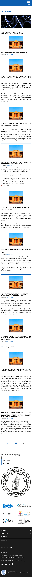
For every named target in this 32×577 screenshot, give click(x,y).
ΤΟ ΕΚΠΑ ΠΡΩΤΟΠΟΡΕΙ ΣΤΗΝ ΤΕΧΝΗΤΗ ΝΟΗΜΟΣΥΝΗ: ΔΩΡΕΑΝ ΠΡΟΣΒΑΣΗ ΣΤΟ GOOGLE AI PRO (16, 162)
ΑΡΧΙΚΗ (2, 30)
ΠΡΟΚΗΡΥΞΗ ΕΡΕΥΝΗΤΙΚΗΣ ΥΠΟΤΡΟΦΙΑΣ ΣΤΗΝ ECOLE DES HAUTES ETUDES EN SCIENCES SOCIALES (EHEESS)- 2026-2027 (16, 78)
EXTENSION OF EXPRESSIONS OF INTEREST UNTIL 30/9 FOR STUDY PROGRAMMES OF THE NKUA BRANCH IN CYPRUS (16, 251)
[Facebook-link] (2, 564)
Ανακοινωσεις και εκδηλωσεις (11, 30)
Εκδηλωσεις (6, 460)
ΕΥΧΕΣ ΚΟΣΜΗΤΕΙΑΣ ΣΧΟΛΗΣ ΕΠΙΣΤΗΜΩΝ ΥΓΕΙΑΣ (14, 53)
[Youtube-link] (6, 564)
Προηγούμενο (7, 443)
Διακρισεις (6, 463)
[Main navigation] (29, 3)
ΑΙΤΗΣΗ (3, 347)
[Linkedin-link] (13, 564)
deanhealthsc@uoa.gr (19, 561)
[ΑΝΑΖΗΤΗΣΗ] (7, 547)
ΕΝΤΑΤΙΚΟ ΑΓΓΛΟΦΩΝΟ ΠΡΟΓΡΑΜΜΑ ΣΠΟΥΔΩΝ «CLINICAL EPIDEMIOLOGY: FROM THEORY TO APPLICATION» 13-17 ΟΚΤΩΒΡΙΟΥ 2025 (16, 370)
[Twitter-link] (9, 564)
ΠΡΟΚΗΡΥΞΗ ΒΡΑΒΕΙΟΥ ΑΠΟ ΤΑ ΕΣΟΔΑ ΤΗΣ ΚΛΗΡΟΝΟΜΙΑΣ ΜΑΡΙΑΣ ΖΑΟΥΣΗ (16, 124)
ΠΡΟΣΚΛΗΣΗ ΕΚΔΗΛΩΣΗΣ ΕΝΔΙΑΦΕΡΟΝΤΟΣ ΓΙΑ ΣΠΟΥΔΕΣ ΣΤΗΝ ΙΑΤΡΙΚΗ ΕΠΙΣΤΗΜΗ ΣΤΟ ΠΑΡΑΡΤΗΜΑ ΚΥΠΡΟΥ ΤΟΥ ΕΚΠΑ (16, 338)
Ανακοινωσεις (7, 458)
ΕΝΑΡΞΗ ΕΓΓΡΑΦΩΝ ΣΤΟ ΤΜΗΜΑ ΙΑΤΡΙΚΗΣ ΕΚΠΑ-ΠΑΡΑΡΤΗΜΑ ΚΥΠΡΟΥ (16, 208)
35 (23, 443)
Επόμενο (25, 443)
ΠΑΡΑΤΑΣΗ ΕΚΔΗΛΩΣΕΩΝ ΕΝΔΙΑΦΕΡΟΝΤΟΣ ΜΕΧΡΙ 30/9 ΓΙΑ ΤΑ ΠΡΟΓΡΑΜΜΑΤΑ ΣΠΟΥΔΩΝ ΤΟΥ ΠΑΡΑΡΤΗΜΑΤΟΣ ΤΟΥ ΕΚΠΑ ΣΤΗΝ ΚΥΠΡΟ (16, 294)
